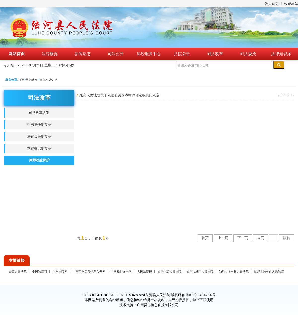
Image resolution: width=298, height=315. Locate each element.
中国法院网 (39, 271)
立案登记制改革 (39, 148)
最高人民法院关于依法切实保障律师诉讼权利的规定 (118, 95)
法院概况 (50, 54)
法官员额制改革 (39, 136)
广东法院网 (59, 271)
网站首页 (17, 54)
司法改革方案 (39, 113)
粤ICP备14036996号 (201, 295)
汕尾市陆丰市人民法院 (269, 271)
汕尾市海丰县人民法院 (234, 271)
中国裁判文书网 (121, 271)
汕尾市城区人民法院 (199, 271)
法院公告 (182, 54)
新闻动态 (83, 54)
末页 (260, 238)
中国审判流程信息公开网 (89, 271)
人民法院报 (144, 271)
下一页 (242, 238)
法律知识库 (281, 54)
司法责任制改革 (39, 124)
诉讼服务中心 (149, 54)
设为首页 (272, 4)
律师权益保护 (48, 79)
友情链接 (17, 260)
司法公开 (116, 54)
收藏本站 (291, 4)
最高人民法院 (18, 271)
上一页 (223, 238)
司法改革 (215, 54)
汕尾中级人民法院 (169, 271)
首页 (21, 79)
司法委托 (248, 54)
